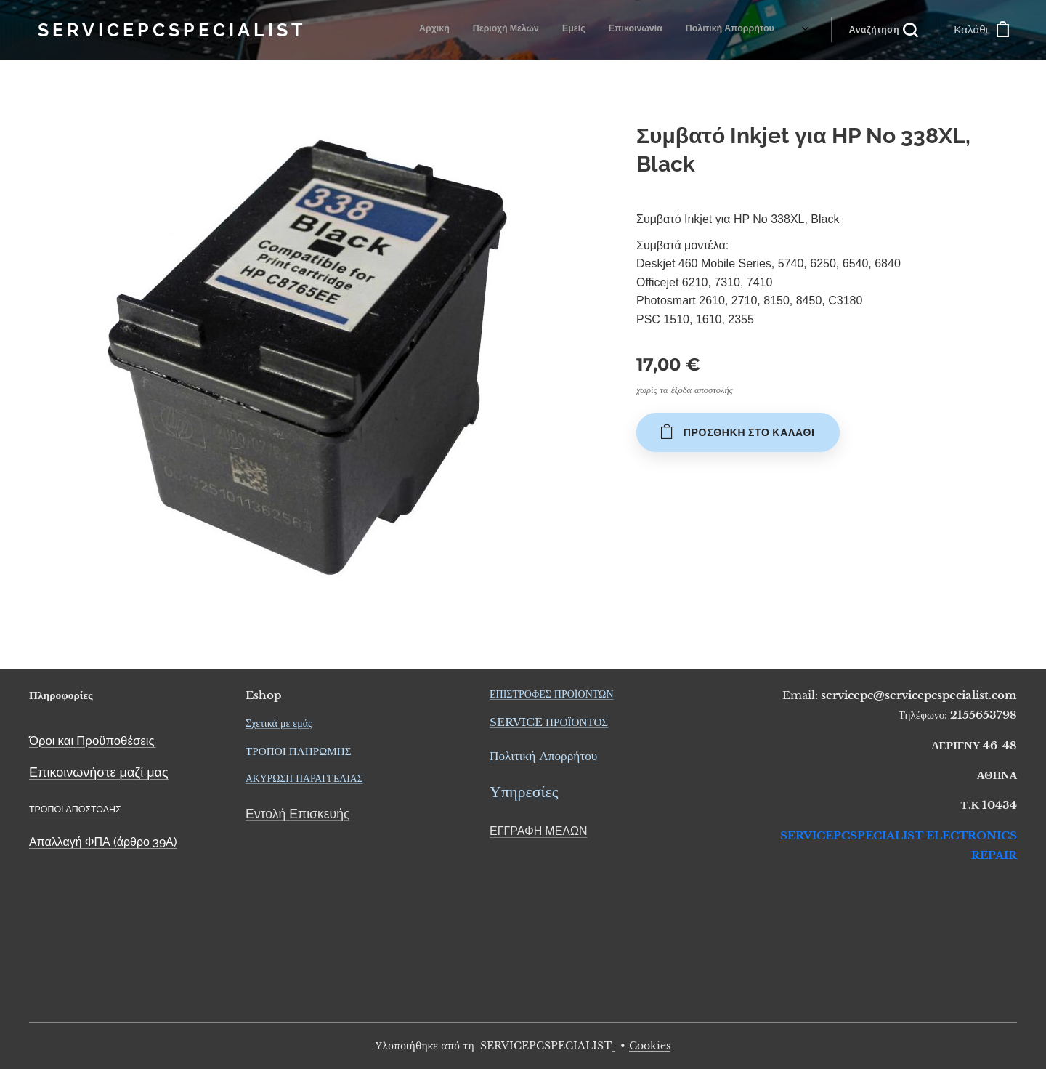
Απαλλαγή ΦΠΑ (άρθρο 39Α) (103, 842)
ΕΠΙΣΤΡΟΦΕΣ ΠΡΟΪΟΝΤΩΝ (552, 694)
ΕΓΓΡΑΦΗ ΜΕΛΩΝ (539, 831)
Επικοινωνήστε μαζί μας (99, 772)
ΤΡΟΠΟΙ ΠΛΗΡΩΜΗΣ (299, 751)
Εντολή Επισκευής (297, 813)
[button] (883, 30)
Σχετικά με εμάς (279, 723)
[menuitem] (483, 30)
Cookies (649, 1045)
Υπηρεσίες (524, 792)
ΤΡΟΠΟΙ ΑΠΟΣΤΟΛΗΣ (75, 809)
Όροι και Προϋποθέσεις (92, 740)
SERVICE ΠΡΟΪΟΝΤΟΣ (549, 722)
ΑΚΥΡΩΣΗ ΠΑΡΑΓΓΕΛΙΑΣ (304, 778)
